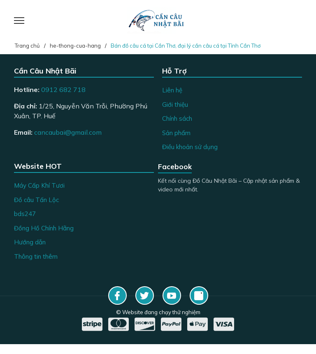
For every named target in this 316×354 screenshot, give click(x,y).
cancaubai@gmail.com (68, 132)
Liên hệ (172, 90)
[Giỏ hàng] (293, 21)
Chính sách (177, 118)
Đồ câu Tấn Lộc (36, 200)
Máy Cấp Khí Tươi (39, 185)
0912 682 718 (63, 89)
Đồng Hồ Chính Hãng (44, 228)
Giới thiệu (175, 104)
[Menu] (29, 21)
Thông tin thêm (36, 256)
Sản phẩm (176, 133)
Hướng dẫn (30, 242)
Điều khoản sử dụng (190, 147)
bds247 (25, 214)
